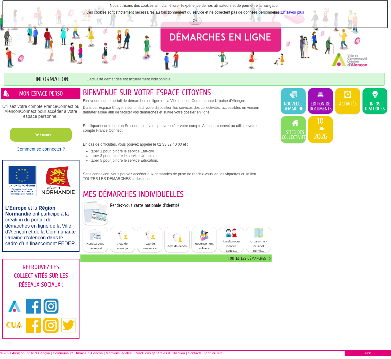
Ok (197, 21)
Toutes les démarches (247, 258)
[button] (95, 239)
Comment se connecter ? (41, 149)
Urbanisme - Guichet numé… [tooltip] (258, 239)
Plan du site (213, 353)
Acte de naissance (150, 239)
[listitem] (320, 129)
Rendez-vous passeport (95, 239)
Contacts (194, 353)
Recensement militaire (204, 239)
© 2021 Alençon (12, 353)
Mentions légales (119, 353)
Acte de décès (177, 239)
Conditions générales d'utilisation (160, 353)
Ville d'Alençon (38, 353)
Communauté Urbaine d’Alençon (78, 353)
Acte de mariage (122, 239)
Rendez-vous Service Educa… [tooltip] (231, 239)
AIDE (367, 353)
